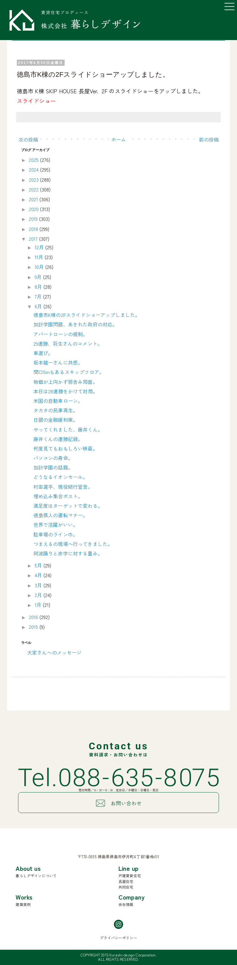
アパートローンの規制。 (60, 334)
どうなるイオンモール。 (60, 477)
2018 (34, 228)
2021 (34, 199)
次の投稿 (28, 139)
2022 (34, 189)
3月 (39, 585)
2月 (39, 595)
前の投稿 (209, 139)
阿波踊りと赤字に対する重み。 (68, 553)
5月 (39, 565)
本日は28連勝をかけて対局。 (65, 391)
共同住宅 (126, 886)
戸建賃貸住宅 (129, 875)
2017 (34, 238)
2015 (34, 626)
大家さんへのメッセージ (54, 652)
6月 (39, 306)
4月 (39, 575)
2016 (34, 617)
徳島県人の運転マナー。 (60, 515)
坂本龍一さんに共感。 (58, 362)
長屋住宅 (126, 881)
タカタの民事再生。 (55, 410)
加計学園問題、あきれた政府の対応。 (75, 324)
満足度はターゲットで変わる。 (68, 505)
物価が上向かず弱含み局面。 (65, 381)
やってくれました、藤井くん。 (68, 429)
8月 (39, 286)
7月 (39, 296)
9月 (39, 276)
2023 (34, 179)
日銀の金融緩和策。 (55, 419)
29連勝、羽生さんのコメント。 (67, 343)
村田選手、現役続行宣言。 (63, 486)
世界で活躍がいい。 (55, 524)
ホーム (118, 139)
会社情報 (126, 904)
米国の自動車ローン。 (58, 400)
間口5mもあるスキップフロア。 (68, 372)
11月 (40, 257)
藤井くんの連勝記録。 (58, 439)
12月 (40, 247)
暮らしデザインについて (36, 875)
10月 (40, 266)
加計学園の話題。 (53, 467)
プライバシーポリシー (118, 937)
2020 (34, 209)
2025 (34, 159)
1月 (39, 604)
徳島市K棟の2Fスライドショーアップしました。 (86, 314)
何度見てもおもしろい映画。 (65, 448)
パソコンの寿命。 (53, 458)
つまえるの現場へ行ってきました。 (73, 543)
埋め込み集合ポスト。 (58, 496)
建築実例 (23, 904)
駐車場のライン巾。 (55, 534)
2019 (34, 218)
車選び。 (43, 353)
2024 (34, 169)
